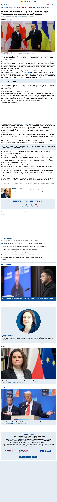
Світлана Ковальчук (11, 464)
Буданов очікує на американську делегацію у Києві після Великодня (20, 290)
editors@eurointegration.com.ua (31, 478)
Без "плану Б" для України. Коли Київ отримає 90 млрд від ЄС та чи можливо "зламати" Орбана (27, 339)
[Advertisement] (28, 113)
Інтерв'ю (11, 7)
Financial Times (49, 74)
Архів (15, 7)
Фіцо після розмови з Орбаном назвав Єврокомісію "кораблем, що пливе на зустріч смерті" (25, 287)
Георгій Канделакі (19, 16)
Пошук (18, 7)
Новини (3, 7)
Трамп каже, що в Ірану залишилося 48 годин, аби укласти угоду (18, 295)
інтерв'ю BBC (27, 72)
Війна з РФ (38, 7)
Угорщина (24, 7)
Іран (34, 7)
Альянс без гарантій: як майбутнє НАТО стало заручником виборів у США (21, 462)
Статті (7, 7)
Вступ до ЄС (29, 7)
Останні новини (6, 279)
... (50, 7)
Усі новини (4, 300)
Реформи (47, 7)
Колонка (4, 346)
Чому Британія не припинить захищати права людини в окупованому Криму (22, 377)
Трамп (42, 7)
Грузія (3, 214)
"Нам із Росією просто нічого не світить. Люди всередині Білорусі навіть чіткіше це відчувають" (28, 421)
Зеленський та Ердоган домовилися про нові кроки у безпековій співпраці (21, 281)
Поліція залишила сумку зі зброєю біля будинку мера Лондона (18, 292)
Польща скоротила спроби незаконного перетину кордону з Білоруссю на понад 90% (24, 284)
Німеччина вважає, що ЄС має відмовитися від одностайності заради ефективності (24, 298)
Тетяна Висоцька (12, 340)
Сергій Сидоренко (12, 423)
